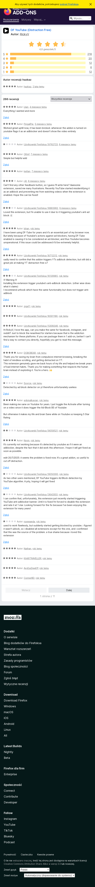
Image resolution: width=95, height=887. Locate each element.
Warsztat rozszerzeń (17, 649)
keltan (27, 171)
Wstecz (26, 590)
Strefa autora (12, 654)
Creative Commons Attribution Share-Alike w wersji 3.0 (32, 864)
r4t (25, 181)
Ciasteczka (27, 854)
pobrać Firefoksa (69, 4)
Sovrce (27, 383)
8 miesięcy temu (36, 181)
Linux (7, 729)
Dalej (69, 590)
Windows (10, 706)
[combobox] (80, 18)
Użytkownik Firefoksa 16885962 (41, 208)
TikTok (8, 830)
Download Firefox (15, 700)
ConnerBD (29, 578)
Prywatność (10, 854)
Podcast (9, 842)
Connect (9, 790)
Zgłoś (6, 117)
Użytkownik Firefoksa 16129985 (41, 276)
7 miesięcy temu (39, 154)
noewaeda (29, 521)
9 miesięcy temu (67, 208)
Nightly (8, 752)
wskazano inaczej (22, 860)
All (5, 735)
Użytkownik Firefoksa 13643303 (41, 494)
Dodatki (9, 631)
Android (9, 723)
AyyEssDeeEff (31, 568)
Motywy (26, 19)
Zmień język (10, 869)
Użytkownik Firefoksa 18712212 (40, 255)
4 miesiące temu (38, 107)
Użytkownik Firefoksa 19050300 (41, 474)
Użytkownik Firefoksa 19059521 (41, 430)
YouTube (9, 824)
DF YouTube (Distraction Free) (31, 30)
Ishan (26, 228)
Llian (26, 107)
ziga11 (27, 306)
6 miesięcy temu (67, 144)
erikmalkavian (31, 400)
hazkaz (27, 86)
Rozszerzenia (11, 19)
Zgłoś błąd (11, 678)
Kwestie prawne (45, 854)
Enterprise (10, 774)
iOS (6, 718)
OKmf (26, 154)
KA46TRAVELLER (32, 558)
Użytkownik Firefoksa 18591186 (41, 316)
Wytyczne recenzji (16, 684)
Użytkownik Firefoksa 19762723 (41, 144)
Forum (8, 672)
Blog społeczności (16, 666)
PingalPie (28, 124)
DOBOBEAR (30, 353)
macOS (8, 712)
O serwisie (10, 637)
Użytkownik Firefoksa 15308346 (41, 325)
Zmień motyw (11, 875)
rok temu (35, 228)
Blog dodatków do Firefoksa (22, 643)
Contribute (11, 796)
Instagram (10, 818)
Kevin (27, 440)
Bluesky (9, 836)
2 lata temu (38, 86)
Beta (7, 757)
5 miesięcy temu (43, 124)
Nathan (27, 548)
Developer (10, 802)
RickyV (24, 34)
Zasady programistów (18, 660)
